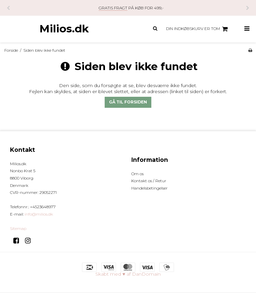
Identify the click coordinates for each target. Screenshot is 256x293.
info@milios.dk (39, 214)
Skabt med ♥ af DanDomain (127, 274)
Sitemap (18, 228)
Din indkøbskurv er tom (198, 29)
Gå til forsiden (128, 101)
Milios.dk (64, 28)
